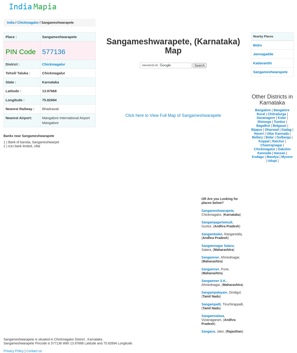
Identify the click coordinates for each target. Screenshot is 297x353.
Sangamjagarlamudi (216, 222)
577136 (53, 52)
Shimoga (264, 122)
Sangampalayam (214, 292)
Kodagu (258, 157)
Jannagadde (263, 54)
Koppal (263, 141)
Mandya (273, 157)
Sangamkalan (211, 234)
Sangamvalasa (212, 316)
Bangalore (263, 110)
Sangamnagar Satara (217, 246)
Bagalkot (263, 125)
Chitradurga (277, 114)
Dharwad (272, 129)
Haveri (259, 133)
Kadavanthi (262, 63)
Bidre (257, 45)
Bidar (269, 137)
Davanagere (266, 118)
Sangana (208, 331)
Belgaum (279, 125)
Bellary (257, 137)
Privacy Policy (13, 351)
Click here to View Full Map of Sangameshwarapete (173, 115)
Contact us (34, 351)
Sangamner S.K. (213, 281)
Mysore (287, 157)
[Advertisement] (173, 160)
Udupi (272, 161)
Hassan (279, 153)
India (11, 22)
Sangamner (210, 257)
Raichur (278, 141)
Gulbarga (283, 137)
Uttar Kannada (278, 133)
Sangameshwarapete (217, 210)
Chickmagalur (28, 22)
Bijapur (256, 129)
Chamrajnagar (271, 145)
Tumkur (279, 122)
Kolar (282, 118)
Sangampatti (211, 304)
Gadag (286, 129)
